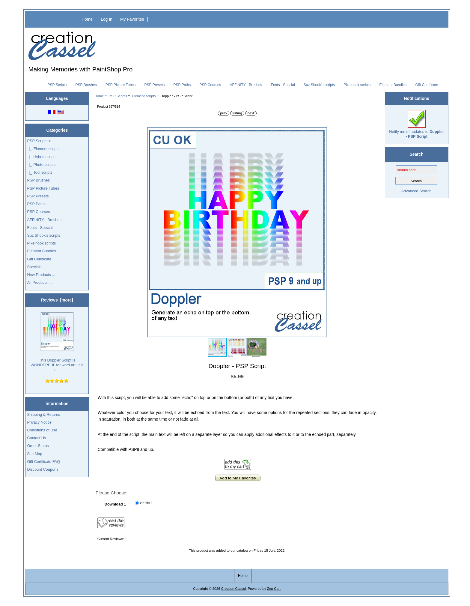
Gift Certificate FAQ (43, 461)
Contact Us (36, 438)
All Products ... (39, 282)
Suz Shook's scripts (319, 85)
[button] (321, 132)
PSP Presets (154, 85)
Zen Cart (274, 588)
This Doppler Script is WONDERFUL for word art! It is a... (57, 342)
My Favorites (132, 19)
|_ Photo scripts (41, 164)
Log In (106, 19)
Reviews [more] (57, 300)
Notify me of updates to (416, 124)
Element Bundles (393, 85)
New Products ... (41, 274)
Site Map (34, 454)
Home (87, 19)
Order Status (38, 445)
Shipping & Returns (43, 414)
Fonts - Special (283, 85)
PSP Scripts (118, 96)
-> (39, 141)
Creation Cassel (233, 588)
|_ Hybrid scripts (41, 156)
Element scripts (144, 96)
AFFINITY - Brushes (246, 85)
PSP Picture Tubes (121, 85)
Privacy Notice (39, 422)
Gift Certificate (426, 85)
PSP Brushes (86, 85)
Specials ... (36, 267)
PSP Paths (182, 85)
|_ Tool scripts (39, 172)
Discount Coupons (42, 469)
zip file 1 (146, 503)
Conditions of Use (42, 430)
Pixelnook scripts (357, 85)
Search (416, 154)
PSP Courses (210, 85)
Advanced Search (416, 191)
